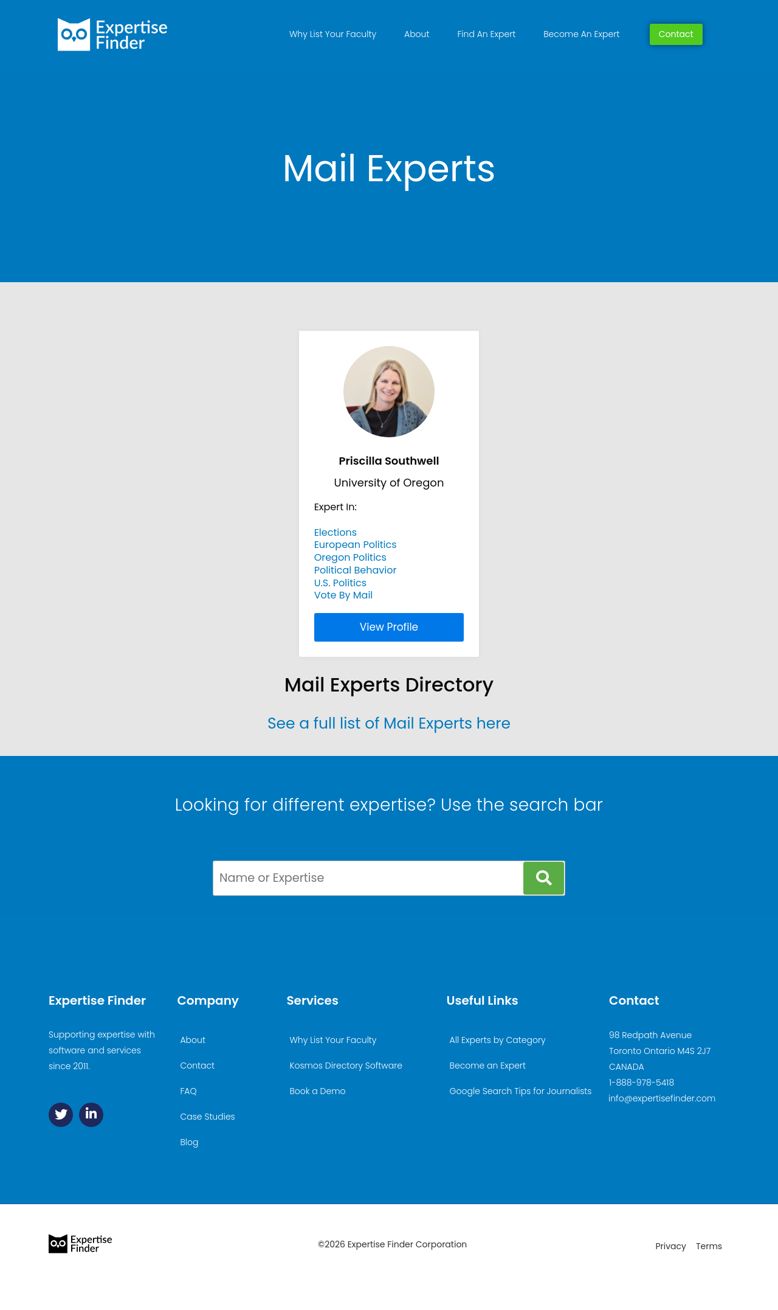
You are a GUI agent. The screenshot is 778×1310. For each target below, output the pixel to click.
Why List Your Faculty (332, 34)
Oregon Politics (350, 557)
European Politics (355, 545)
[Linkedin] (91, 1115)
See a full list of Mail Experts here (389, 723)
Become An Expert (581, 34)
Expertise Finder (97, 1000)
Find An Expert (486, 34)
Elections (335, 532)
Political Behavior (355, 570)
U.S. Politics (340, 583)
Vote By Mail (343, 595)
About (416, 34)
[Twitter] (61, 1115)
